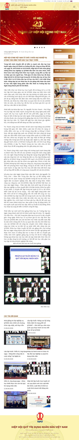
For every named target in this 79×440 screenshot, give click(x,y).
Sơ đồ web (66, 1)
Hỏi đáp (65, 135)
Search (70, 57)
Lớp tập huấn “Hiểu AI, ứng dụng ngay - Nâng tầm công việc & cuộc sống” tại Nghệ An (15, 354)
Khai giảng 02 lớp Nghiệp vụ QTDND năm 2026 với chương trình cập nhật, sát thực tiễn (14, 323)
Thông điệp (47, 1)
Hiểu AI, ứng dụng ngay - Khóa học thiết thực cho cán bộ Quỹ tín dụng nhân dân (14, 383)
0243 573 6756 (68, 139)
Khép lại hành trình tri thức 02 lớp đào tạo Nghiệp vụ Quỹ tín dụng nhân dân (38, 354)
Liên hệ (53, 1)
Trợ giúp (59, 1)
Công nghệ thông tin (11, 52)
